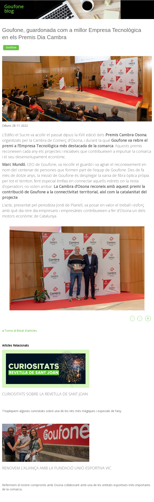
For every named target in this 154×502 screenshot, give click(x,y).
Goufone (11, 47)
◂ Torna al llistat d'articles (19, 331)
